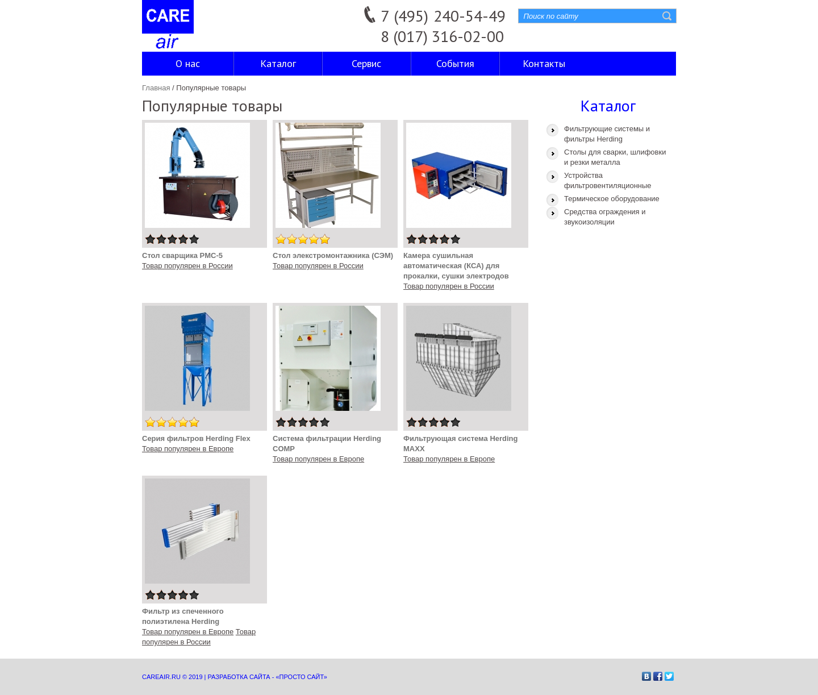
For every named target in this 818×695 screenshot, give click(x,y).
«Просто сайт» (301, 676)
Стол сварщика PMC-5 (182, 255)
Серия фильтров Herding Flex (196, 438)
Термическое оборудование (612, 198)
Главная (156, 88)
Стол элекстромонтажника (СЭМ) (333, 255)
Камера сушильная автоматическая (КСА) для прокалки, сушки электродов (456, 265)
